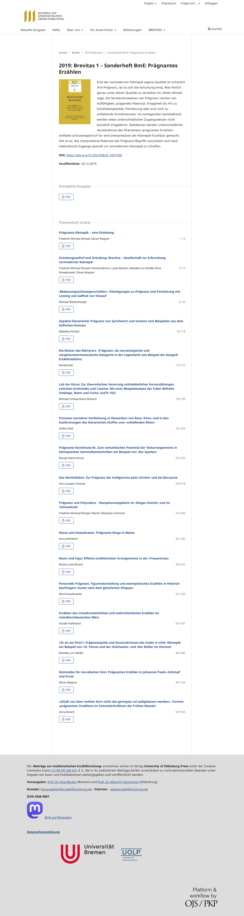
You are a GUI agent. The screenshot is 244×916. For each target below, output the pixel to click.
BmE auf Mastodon (58, 817)
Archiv (76, 53)
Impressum (169, 3)
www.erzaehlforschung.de (129, 789)
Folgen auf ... (189, 3)
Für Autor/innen (102, 30)
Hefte (56, 30)
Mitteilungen (132, 30)
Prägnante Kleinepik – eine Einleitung (86, 232)
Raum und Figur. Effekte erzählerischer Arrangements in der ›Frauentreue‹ (114, 558)
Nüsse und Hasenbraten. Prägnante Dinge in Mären (97, 533)
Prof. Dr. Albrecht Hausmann (118, 782)
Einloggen (211, 3)
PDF (68, 197)
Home (63, 53)
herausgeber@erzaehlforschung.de (66, 789)
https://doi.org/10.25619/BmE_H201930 (94, 155)
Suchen (215, 29)
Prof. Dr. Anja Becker (62, 782)
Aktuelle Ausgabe (32, 30)
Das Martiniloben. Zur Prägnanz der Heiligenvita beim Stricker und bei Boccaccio (118, 477)
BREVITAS (156, 30)
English (149, 3)
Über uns (74, 30)
